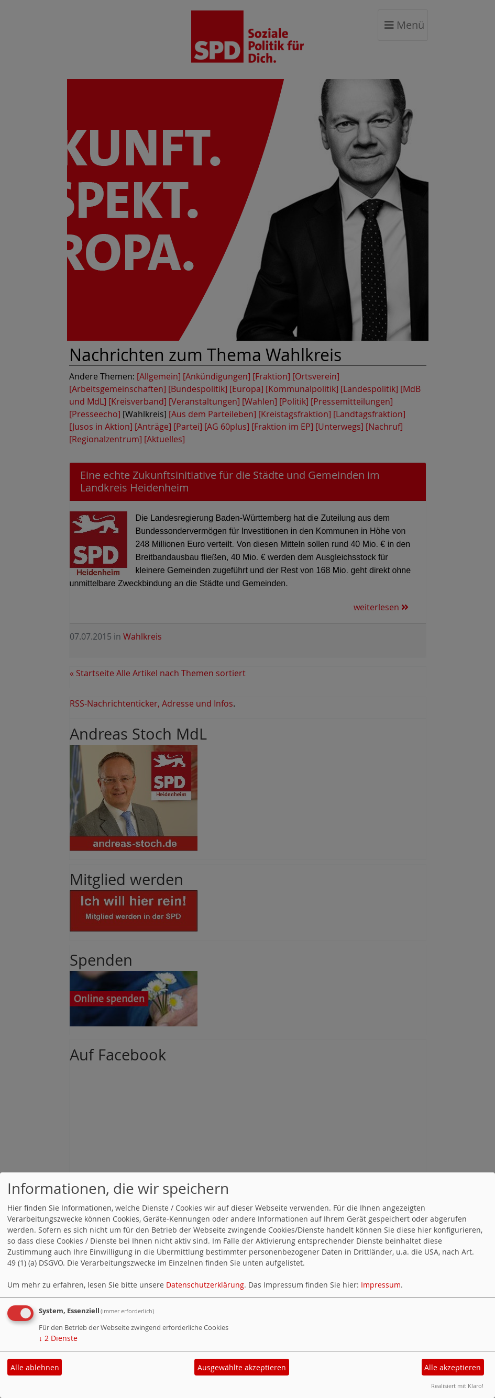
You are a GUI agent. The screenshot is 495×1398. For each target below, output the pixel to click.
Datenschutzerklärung (205, 1285)
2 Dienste (58, 1338)
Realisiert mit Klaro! (457, 1386)
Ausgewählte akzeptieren (241, 1367)
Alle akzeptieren (452, 1367)
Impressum (381, 1285)
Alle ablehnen (34, 1367)
